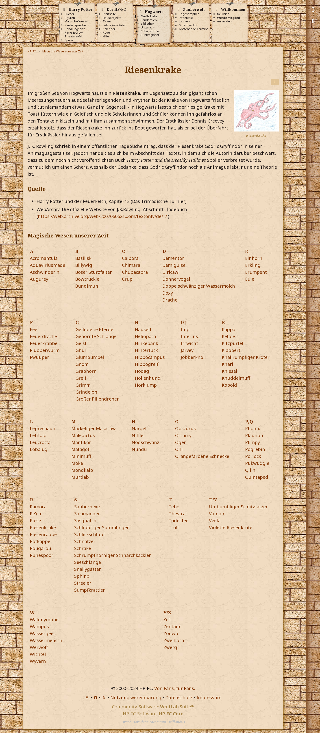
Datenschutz (178, 697)
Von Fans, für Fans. (174, 688)
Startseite (109, 14)
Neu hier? (223, 14)
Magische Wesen (76, 21)
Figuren (70, 18)
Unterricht (147, 27)
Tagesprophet (189, 14)
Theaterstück (74, 36)
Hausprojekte (112, 18)
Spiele (69, 40)
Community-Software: (153, 707)
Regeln (107, 32)
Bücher (69, 14)
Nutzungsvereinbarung (135, 697)
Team (107, 21)
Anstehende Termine (194, 29)
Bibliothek (147, 24)
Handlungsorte (75, 29)
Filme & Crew (74, 32)
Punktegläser (150, 35)
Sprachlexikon (188, 25)
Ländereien (149, 20)
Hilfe (106, 36)
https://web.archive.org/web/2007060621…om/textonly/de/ (100, 216)
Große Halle (149, 16)
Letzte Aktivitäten (114, 25)
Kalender (109, 29)
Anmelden (224, 21)
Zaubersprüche (75, 25)
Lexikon (184, 21)
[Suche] (313, 20)
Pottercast (186, 18)
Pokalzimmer (150, 31)
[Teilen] (275, 82)
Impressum (208, 697)
